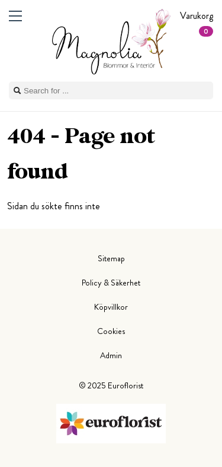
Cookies (111, 331)
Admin (111, 355)
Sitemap (111, 258)
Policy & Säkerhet (111, 282)
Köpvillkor (111, 307)
